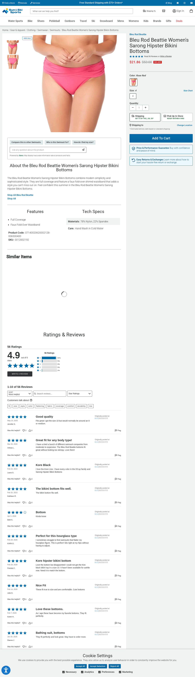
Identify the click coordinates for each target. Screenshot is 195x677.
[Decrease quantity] (133, 107)
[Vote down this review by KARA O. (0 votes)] (30, 551)
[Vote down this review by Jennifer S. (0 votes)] (30, 430)
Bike (30, 20)
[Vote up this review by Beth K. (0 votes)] (24, 526)
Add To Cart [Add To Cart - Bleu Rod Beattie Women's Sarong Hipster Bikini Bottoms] (161, 138)
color (30, 406)
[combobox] (19, 394)
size (15, 406)
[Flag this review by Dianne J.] (118, 646)
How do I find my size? (84, 142)
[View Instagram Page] (184, 3)
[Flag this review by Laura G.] (118, 479)
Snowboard (106, 20)
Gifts (168, 20)
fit (9, 406)
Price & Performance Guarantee (152, 148)
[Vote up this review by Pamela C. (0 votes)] (24, 575)
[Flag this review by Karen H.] (118, 623)
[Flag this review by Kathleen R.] (118, 502)
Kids (146, 20)
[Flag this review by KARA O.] (118, 551)
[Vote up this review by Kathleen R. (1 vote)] (24, 502)
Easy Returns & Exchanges (149, 160)
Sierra (21, 155)
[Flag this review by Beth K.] (118, 526)
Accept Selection (97, 666)
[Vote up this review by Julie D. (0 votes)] (24, 599)
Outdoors (70, 20)
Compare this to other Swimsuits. (26, 142)
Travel (83, 20)
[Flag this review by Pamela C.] (118, 575)
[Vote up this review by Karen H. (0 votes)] (24, 623)
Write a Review (20, 374)
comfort (70, 406)
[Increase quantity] (145, 107)
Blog (168, 3)
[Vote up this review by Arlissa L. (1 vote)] (24, 455)
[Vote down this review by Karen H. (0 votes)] (30, 623)
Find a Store (8, 3)
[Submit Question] (83, 150)
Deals (179, 20)
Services (35, 3)
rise (90, 406)
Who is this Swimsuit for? (57, 142)
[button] (49, 358)
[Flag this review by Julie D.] (118, 599)
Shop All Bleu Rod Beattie (20, 195)
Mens (120, 20)
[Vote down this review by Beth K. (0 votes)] (30, 526)
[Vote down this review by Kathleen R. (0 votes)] (30, 502)
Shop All (11, 199)
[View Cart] (191, 10)
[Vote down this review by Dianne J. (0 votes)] (30, 646)
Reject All (114, 666)
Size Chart (188, 91)
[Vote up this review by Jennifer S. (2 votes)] (24, 430)
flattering (40, 406)
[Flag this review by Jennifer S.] (118, 430)
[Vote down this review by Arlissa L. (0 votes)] (30, 455)
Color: (138, 75)
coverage (60, 406)
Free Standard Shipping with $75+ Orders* (101, 3)
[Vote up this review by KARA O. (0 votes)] (24, 551)
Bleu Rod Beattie (138, 34)
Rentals (22, 3)
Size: (133, 90)
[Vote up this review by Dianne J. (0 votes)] (24, 646)
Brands (157, 20)
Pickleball (54, 20)
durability (81, 406)
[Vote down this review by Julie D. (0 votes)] (30, 599)
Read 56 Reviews (151, 56)
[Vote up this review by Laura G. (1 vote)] (24, 479)
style (23, 406)
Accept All (80, 666)
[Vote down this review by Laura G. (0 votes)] (30, 479)
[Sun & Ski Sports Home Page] (12, 11)
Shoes (40, 20)
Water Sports (15, 20)
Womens (134, 20)
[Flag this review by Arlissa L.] (118, 455)
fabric (49, 406)
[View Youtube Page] (191, 3)
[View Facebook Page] (178, 3)
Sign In (178, 10)
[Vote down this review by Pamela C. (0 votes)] (30, 575)
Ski (93, 20)
